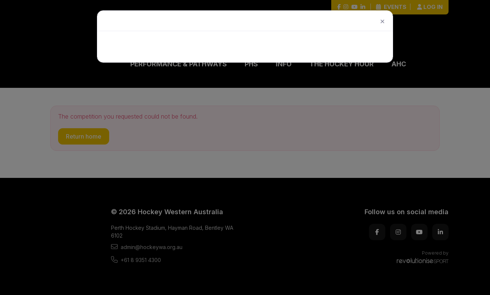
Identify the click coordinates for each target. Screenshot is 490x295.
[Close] (382, 21)
